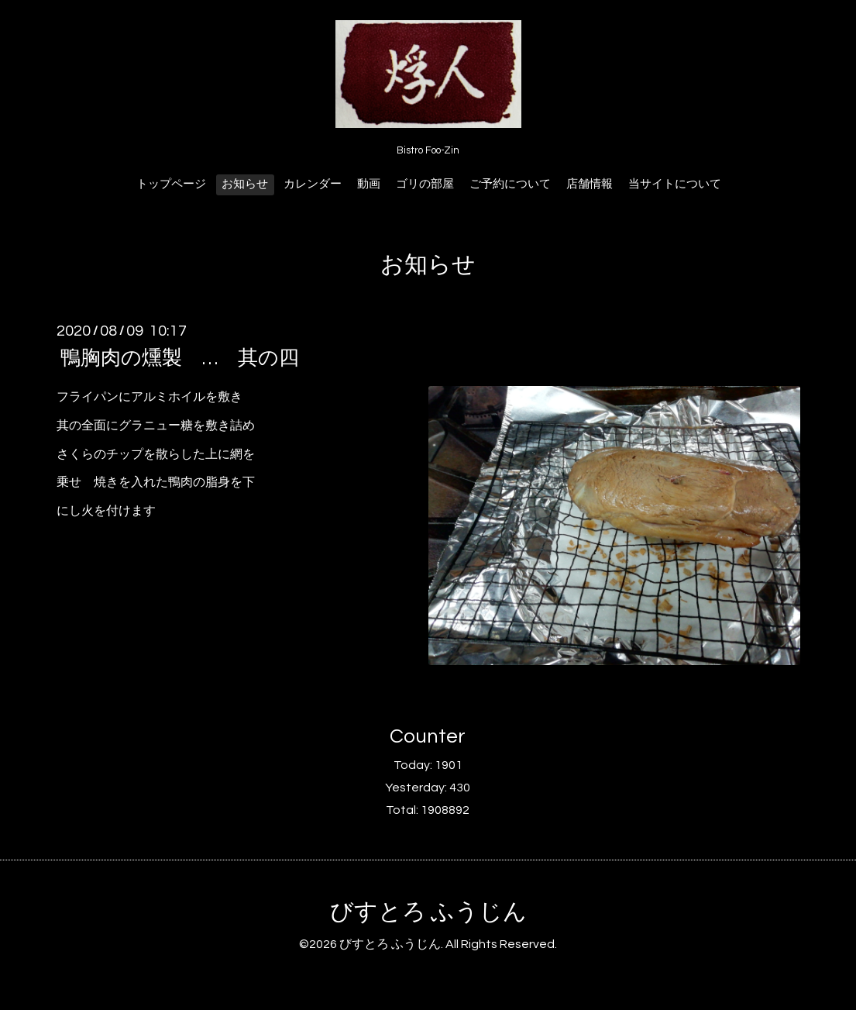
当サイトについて (674, 184)
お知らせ (245, 184)
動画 (368, 184)
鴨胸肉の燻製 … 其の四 (179, 358)
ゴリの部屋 (425, 184)
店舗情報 (589, 184)
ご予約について (510, 184)
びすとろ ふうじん (428, 912)
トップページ (171, 184)
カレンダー (313, 184)
